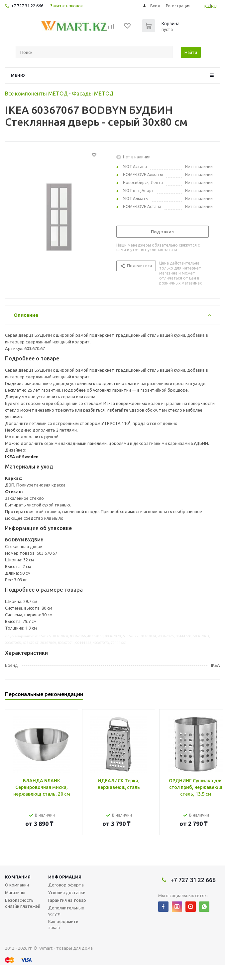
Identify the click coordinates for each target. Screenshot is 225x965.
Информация (64, 876)
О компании (17, 884)
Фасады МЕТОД (93, 93)
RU (214, 6)
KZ (207, 6)
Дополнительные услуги (66, 910)
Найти (190, 52)
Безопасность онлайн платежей (22, 903)
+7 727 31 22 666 (27, 5)
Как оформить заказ (63, 924)
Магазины (15, 892)
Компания (18, 876)
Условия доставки (66, 892)
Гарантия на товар (67, 900)
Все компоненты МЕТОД (36, 93)
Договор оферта (66, 884)
